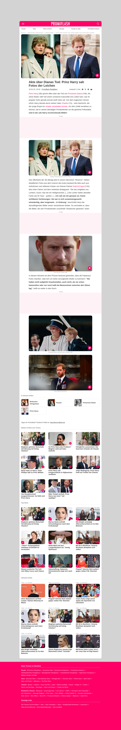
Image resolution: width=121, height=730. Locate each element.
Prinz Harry (33, 94)
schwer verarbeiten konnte (56, 106)
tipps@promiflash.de (57, 422)
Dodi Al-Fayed (79, 186)
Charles (65, 103)
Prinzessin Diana (75, 94)
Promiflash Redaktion (49, 89)
